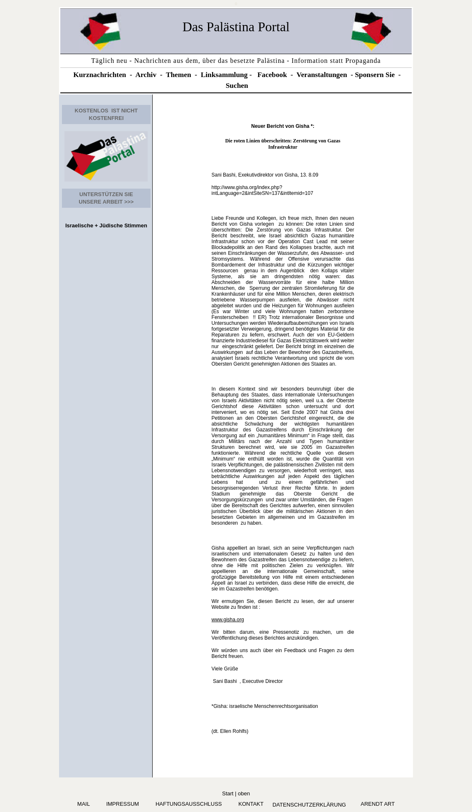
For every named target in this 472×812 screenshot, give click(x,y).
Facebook (272, 75)
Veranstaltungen (322, 75)
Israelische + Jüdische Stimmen (106, 225)
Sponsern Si (373, 75)
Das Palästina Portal (236, 26)
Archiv (145, 75)
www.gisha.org (228, 620)
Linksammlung (224, 75)
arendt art (376, 804)
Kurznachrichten (99, 75)
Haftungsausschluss (189, 804)
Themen (178, 75)
